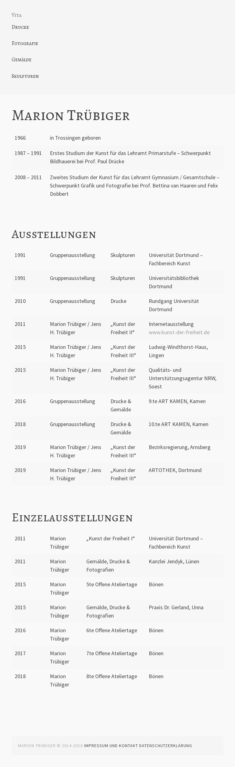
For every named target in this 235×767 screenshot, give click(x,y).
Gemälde (22, 59)
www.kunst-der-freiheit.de (179, 332)
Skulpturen (25, 76)
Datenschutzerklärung (165, 745)
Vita (17, 15)
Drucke (20, 27)
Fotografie (25, 43)
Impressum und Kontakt (111, 745)
